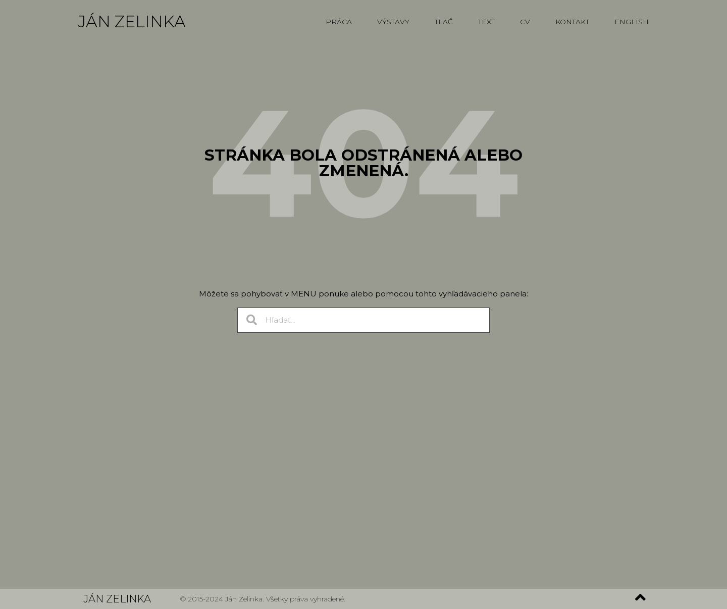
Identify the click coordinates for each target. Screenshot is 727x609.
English (631, 21)
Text (486, 21)
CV (525, 21)
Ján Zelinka (132, 21)
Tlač (444, 21)
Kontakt (572, 21)
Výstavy (393, 21)
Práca (339, 21)
